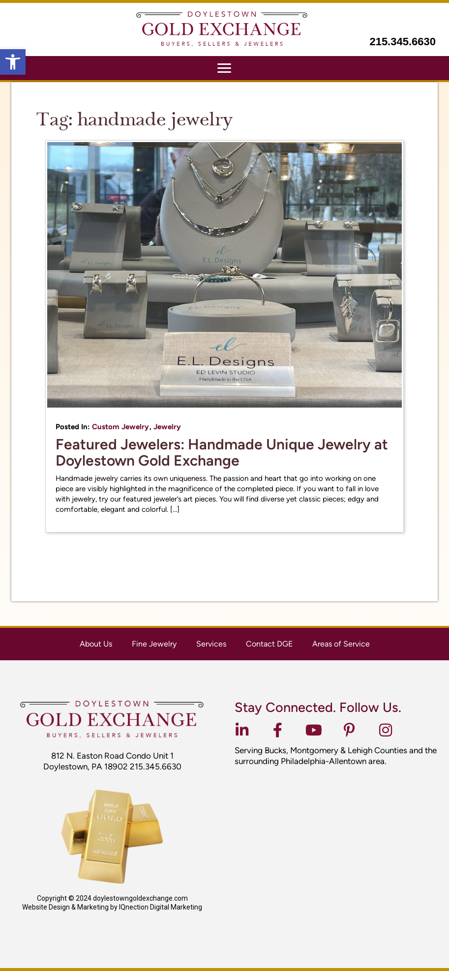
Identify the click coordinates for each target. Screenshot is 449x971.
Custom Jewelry (120, 426)
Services (211, 643)
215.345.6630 (402, 41)
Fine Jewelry (154, 643)
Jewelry (167, 426)
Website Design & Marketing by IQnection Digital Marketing (112, 907)
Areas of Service (341, 643)
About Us (96, 643)
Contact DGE (269, 643)
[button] (13, 62)
